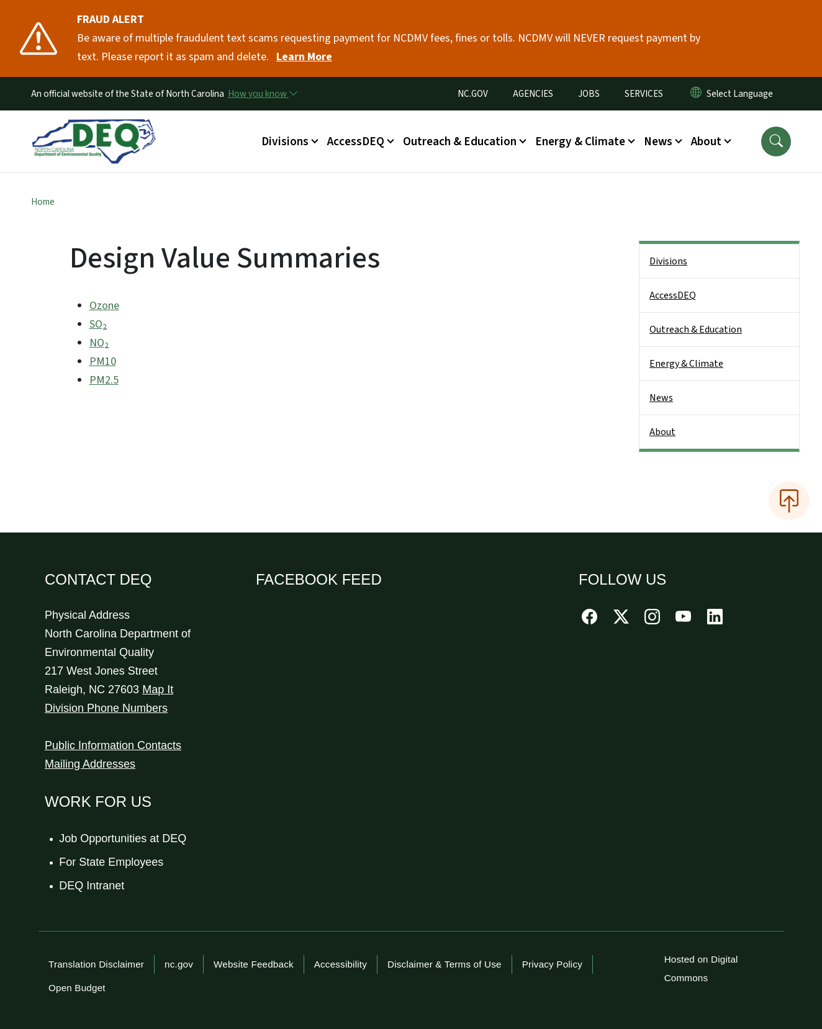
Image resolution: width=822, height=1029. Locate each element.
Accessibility (340, 964)
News (661, 398)
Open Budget (77, 987)
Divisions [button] (285, 141)
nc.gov (179, 964)
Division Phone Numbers (106, 708)
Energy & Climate (686, 364)
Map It (157, 689)
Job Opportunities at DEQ (123, 838)
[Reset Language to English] (696, 93)
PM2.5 (104, 380)
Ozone (104, 305)
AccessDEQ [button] (355, 141)
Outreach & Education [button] (460, 141)
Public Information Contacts (113, 745)
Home (43, 202)
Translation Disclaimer (96, 964)
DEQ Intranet (92, 885)
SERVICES (644, 94)
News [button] (658, 141)
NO (99, 343)
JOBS (589, 94)
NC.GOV (473, 94)
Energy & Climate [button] (580, 141)
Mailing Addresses (90, 764)
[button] (776, 141)
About (662, 432)
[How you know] (262, 93)
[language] (742, 93)
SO (98, 324)
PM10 (102, 361)
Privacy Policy (552, 964)
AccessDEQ (672, 295)
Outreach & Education (695, 329)
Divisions (668, 261)
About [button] (706, 141)
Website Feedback (254, 964)
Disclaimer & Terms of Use (444, 964)
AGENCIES (533, 94)
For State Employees (111, 862)
